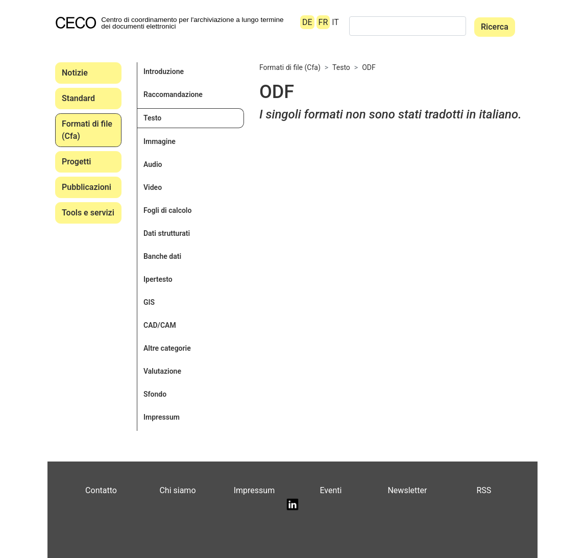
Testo (152, 118)
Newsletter (407, 490)
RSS (483, 490)
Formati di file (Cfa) (87, 130)
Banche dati (162, 256)
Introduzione (163, 71)
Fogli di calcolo (167, 210)
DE (307, 22)
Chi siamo (177, 490)
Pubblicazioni (86, 187)
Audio (152, 164)
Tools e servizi (88, 212)
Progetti (76, 161)
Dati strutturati (166, 233)
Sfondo (154, 394)
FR (323, 22)
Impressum (161, 417)
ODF (369, 67)
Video (152, 187)
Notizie (75, 73)
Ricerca (494, 27)
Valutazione (162, 371)
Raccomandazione (173, 94)
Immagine (159, 141)
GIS (149, 302)
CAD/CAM (159, 325)
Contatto (101, 490)
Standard (78, 98)
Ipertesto (158, 279)
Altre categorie (167, 348)
